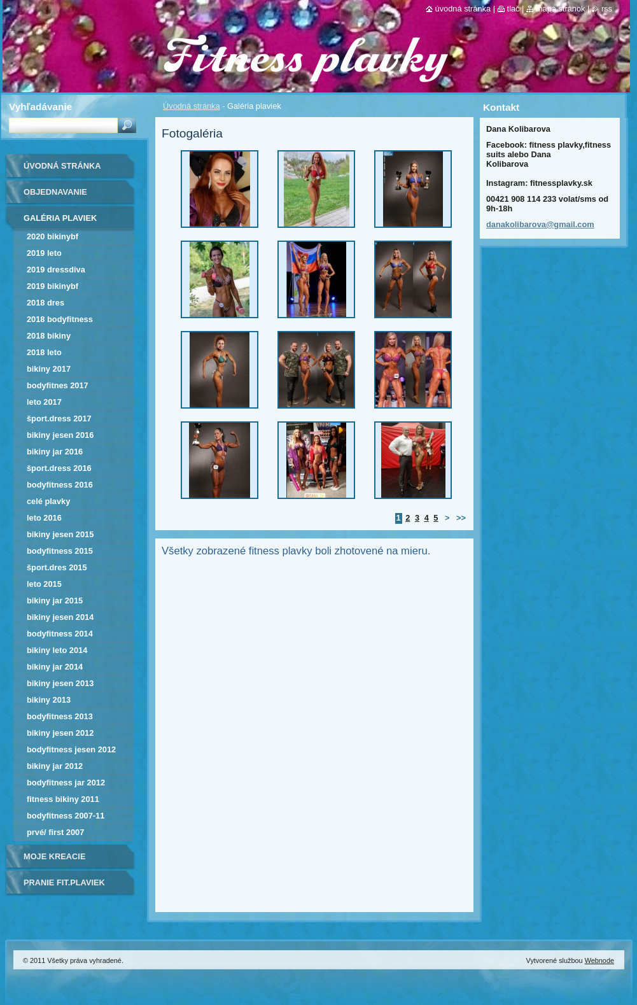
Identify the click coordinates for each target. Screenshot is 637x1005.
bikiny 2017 (49, 369)
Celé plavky (48, 501)
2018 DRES (45, 302)
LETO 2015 (44, 584)
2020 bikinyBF (52, 236)
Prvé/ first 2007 (55, 832)
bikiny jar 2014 (55, 666)
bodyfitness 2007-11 (65, 815)
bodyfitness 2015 (60, 551)
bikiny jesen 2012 (60, 733)
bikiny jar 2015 (55, 600)
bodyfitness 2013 (60, 716)
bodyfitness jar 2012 (66, 782)
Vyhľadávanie (40, 106)
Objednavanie (55, 192)
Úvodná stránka (191, 106)
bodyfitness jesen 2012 (71, 749)
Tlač (513, 8)
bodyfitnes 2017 (57, 385)
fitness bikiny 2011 (63, 799)
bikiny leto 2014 (57, 650)
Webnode (599, 960)
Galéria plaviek (60, 218)
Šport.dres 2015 (57, 567)
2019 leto (44, 253)
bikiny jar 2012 (55, 766)
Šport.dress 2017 (59, 418)
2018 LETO (44, 352)
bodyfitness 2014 (60, 633)
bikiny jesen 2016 (60, 435)
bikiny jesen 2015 (60, 534)
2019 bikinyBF (52, 286)
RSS (606, 8)
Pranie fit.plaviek (64, 882)
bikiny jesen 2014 (60, 617)
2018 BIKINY (49, 336)
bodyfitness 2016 (60, 484)
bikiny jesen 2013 (60, 683)
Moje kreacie (54, 856)
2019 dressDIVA (56, 269)
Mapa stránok (560, 8)
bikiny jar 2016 (55, 451)
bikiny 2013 (49, 700)
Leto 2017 (44, 402)
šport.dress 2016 (59, 468)
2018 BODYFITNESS (60, 319)
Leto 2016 (44, 518)
